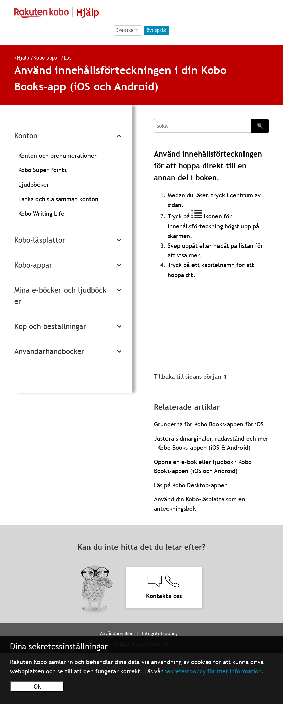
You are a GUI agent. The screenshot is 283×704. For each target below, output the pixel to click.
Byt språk (156, 30)
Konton (25, 135)
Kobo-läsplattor (40, 240)
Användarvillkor (116, 633)
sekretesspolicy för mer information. (214, 671)
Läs (67, 57)
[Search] (202, 126)
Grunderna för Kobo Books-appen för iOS (209, 424)
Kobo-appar (46, 57)
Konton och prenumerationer (57, 155)
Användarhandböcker (49, 351)
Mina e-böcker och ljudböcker (60, 296)
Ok (37, 686)
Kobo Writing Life (41, 213)
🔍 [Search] (260, 126)
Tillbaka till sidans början (190, 376)
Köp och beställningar (50, 326)
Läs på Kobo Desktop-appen (191, 485)
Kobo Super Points (42, 170)
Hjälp (23, 57)
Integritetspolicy (160, 633)
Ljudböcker (33, 184)
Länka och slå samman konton (58, 199)
